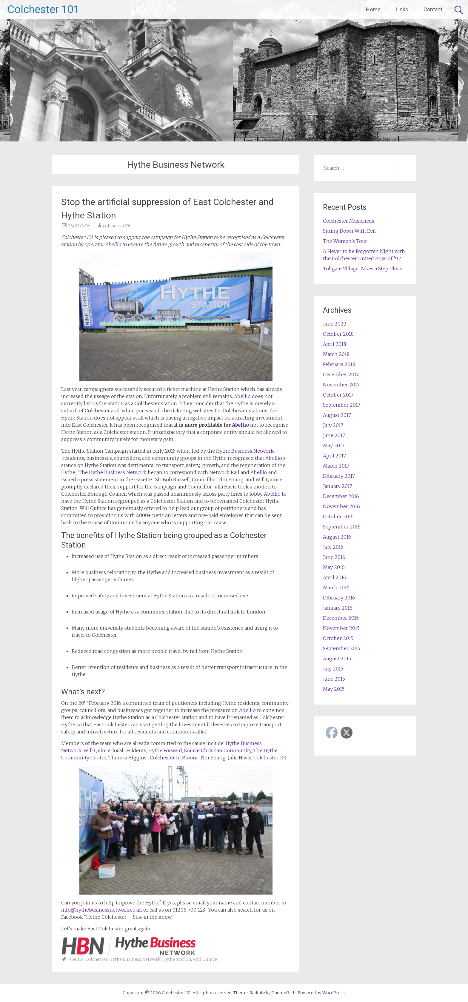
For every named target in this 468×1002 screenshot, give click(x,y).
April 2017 (334, 456)
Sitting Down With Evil (349, 231)
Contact (433, 9)
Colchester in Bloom (174, 758)
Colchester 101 (43, 9)
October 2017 (338, 395)
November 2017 (341, 385)
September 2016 (342, 527)
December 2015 (341, 618)
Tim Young (213, 758)
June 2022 (335, 324)
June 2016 (334, 557)
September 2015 (341, 648)
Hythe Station (176, 959)
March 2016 (336, 588)
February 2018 (339, 364)
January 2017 (337, 486)
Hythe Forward (165, 750)
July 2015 (333, 669)
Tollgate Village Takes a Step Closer (363, 269)
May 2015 (333, 689)
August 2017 (337, 415)
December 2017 (341, 374)
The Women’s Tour (345, 241)
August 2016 (337, 537)
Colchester (96, 959)
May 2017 (333, 445)
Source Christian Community (217, 750)
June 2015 (334, 679)
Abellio (113, 244)
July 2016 (333, 547)
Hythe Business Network (245, 451)
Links (402, 9)
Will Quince (97, 750)
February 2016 (339, 598)
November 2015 (341, 628)
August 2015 (337, 659)
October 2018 (338, 334)
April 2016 (334, 577)
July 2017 (333, 425)
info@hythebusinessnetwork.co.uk (101, 910)
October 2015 (338, 638)
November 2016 (341, 506)
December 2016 (341, 496)
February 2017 (339, 476)
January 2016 (337, 608)
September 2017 (341, 405)
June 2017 (334, 435)
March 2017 (336, 466)
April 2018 (334, 344)
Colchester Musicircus (348, 221)
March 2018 (336, 354)
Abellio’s (275, 458)
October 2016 (338, 517)
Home (373, 9)
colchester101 (116, 226)
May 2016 (334, 567)
